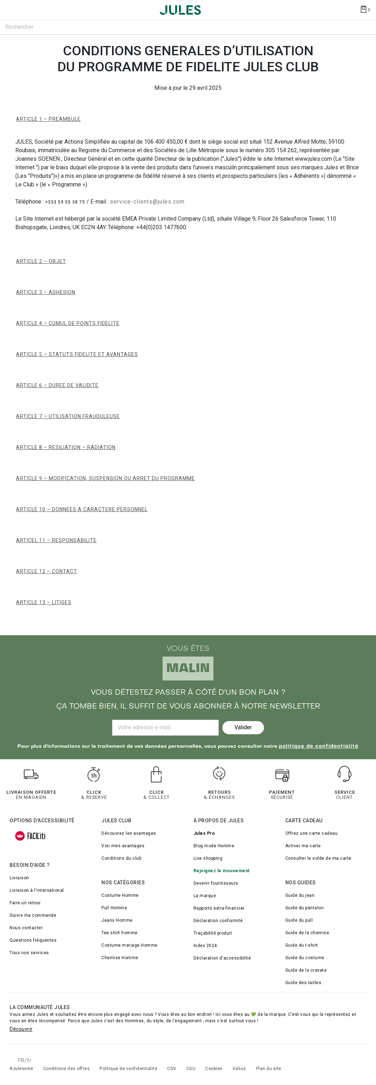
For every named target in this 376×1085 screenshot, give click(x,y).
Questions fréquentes (33, 940)
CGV (171, 1068)
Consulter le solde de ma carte (318, 858)
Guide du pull (299, 920)
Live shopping (208, 858)
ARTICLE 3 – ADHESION (45, 292)
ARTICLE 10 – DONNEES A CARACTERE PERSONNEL (82, 509)
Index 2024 (205, 945)
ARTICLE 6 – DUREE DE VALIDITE (57, 385)
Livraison (19, 877)
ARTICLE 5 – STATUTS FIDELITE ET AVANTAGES (77, 354)
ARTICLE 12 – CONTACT (46, 571)
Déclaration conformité (218, 920)
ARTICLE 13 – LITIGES (44, 602)
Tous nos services (29, 952)
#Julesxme (21, 1068)
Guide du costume (304, 957)
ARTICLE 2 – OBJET (41, 261)
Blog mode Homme (214, 845)
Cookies (214, 1068)
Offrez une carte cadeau (311, 833)
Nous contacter (26, 927)
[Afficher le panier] (365, 8)
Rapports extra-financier (219, 908)
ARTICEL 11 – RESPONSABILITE (56, 540)
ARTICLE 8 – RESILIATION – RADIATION (66, 447)
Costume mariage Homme (129, 945)
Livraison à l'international (37, 890)
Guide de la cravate (306, 970)
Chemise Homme (119, 957)
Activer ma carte (303, 845)
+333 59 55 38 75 (65, 202)
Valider (243, 727)
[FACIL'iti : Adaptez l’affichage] (30, 835)
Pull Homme (114, 907)
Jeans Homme (117, 920)
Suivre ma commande (33, 915)
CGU (191, 1068)
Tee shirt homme (119, 932)
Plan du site (268, 1068)
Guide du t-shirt (301, 945)
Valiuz (239, 1068)
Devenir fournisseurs (216, 883)
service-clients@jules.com (147, 201)
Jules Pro (204, 833)
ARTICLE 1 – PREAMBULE (48, 119)
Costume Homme (120, 895)
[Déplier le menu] (12, 10)
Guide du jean (300, 895)
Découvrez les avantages (128, 833)
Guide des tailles (303, 982)
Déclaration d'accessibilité (222, 958)
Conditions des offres (66, 1068)
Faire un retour (25, 902)
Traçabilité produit (213, 933)
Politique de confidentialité (128, 1068)
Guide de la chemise (307, 932)
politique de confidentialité (319, 746)
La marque (205, 895)
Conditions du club (121, 858)
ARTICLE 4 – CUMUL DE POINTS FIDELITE (68, 323)
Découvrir (21, 1029)
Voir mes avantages (122, 845)
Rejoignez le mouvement (222, 870)
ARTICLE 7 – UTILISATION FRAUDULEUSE (68, 416)
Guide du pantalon (304, 907)
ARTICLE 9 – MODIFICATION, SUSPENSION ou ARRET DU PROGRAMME (105, 478)
